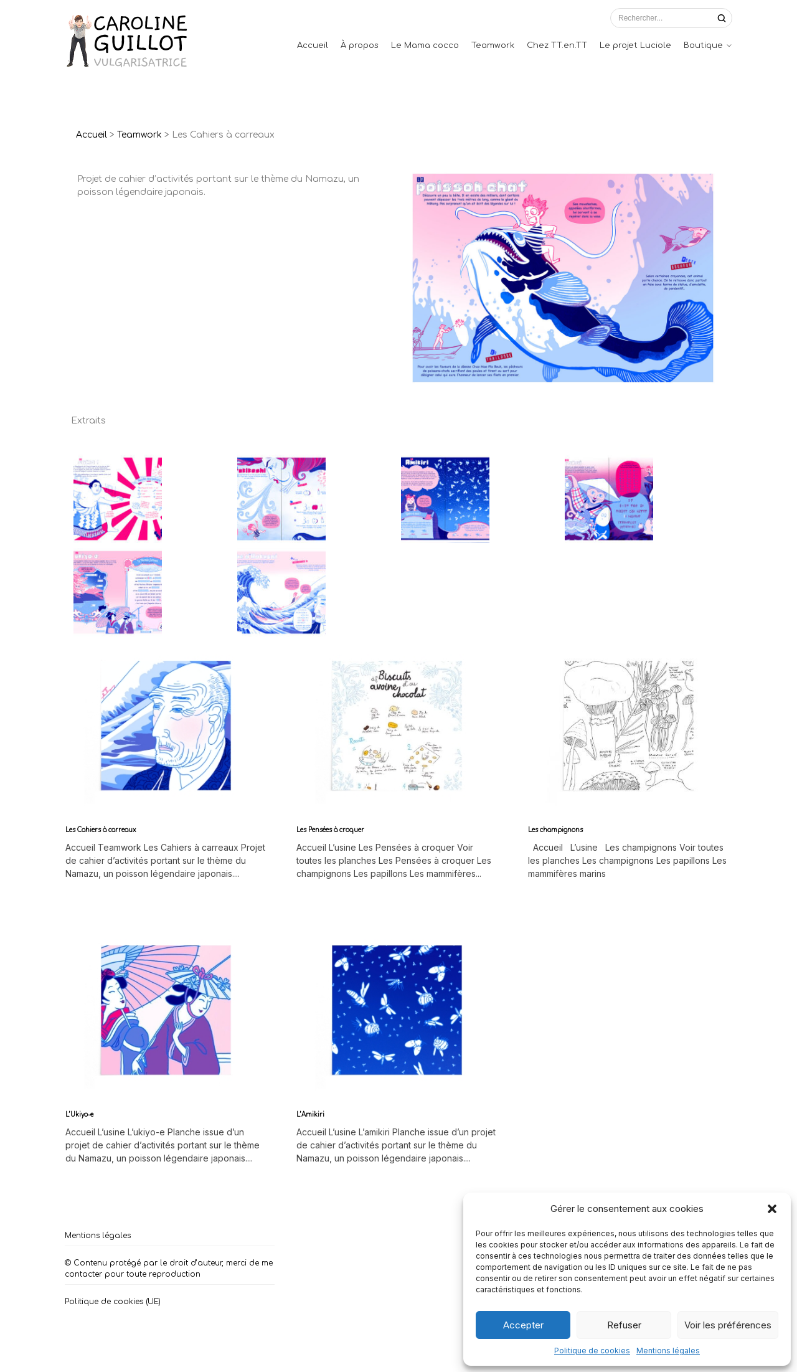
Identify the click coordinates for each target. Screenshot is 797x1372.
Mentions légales (668, 1350)
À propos (360, 45)
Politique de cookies (592, 1350)
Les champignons (555, 829)
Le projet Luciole (635, 45)
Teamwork (492, 45)
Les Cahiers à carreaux (100, 829)
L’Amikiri (310, 1114)
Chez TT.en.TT (557, 45)
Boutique (703, 45)
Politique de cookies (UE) (113, 1301)
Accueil (312, 45)
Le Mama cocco (425, 45)
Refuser (624, 1325)
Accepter (523, 1325)
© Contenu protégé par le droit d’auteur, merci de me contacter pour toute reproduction (169, 1269)
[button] (772, 1209)
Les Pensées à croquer (330, 829)
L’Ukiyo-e (79, 1114)
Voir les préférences (727, 1325)
